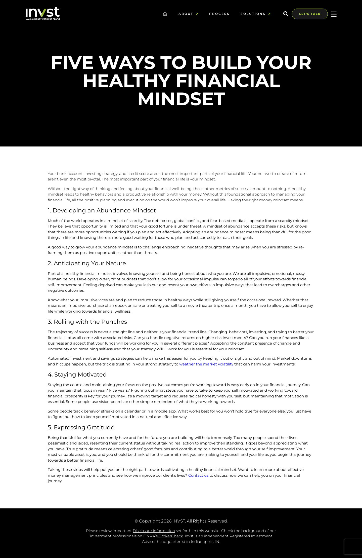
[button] (285, 14)
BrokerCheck (171, 536)
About (188, 13)
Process (219, 14)
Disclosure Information (154, 530)
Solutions (256, 13)
